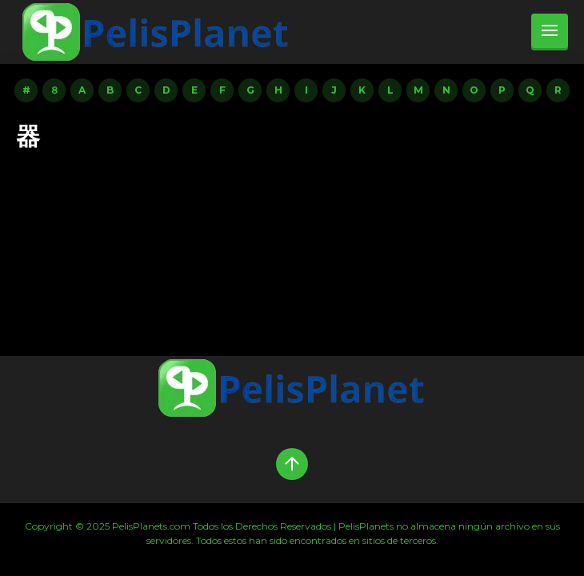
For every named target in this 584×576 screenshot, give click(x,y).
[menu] (549, 32)
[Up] (292, 464)
